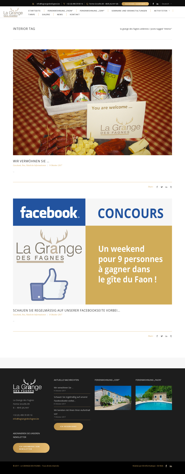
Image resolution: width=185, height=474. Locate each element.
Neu (23, 165)
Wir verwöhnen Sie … (31, 161)
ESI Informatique (149, 466)
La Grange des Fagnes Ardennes (134, 29)
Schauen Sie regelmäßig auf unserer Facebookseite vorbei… (66, 310)
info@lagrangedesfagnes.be (26, 418)
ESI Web (160, 466)
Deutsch (165, 3)
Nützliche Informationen (36, 165)
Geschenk (17, 165)
